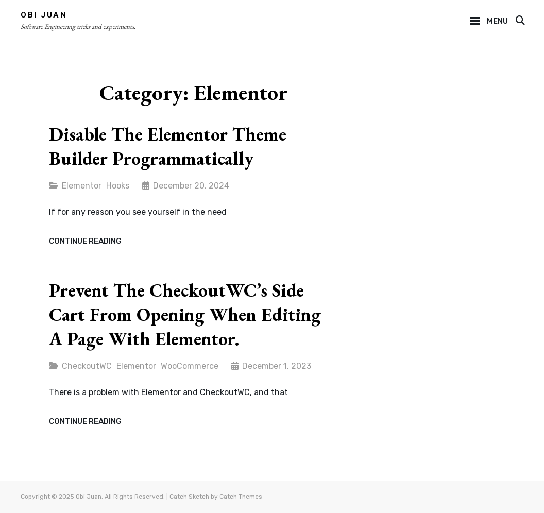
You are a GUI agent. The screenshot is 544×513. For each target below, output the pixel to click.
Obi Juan (44, 15)
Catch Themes (240, 496)
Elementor (81, 186)
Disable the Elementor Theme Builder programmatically (167, 146)
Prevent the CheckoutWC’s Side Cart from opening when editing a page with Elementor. (185, 314)
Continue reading (85, 242)
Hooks (117, 186)
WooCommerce (189, 366)
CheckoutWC (87, 366)
